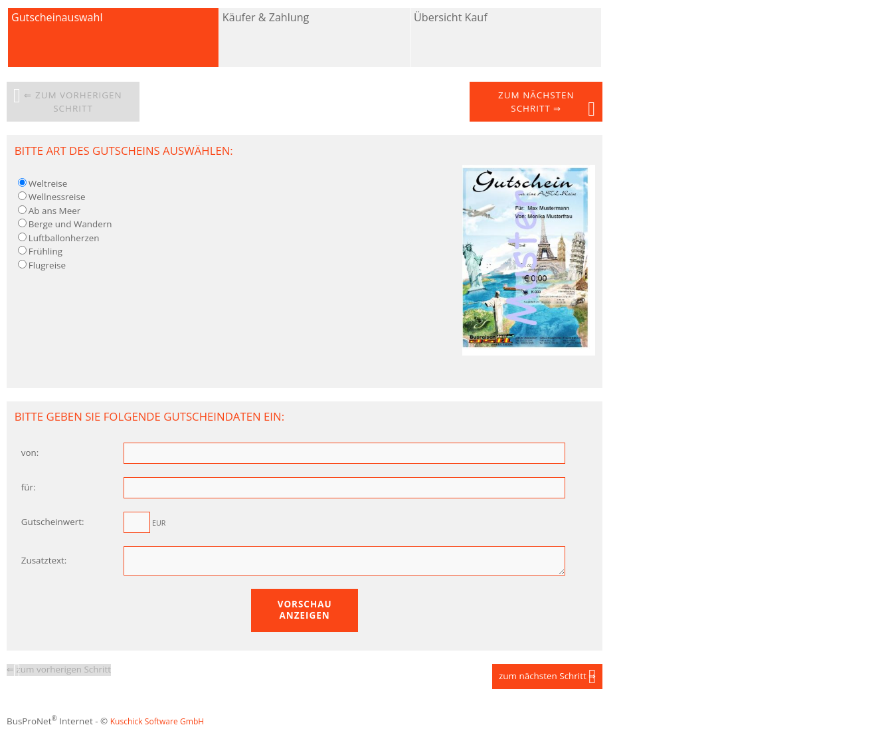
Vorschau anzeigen (305, 613)
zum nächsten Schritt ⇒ (536, 101)
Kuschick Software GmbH (157, 725)
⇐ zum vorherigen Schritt (73, 101)
